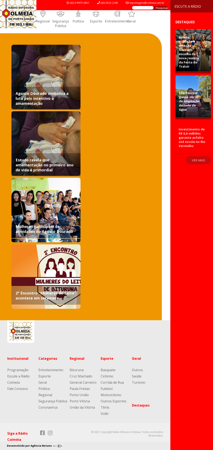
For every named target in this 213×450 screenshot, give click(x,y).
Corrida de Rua (112, 382)
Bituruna (77, 370)
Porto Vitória (80, 401)
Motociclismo (111, 395)
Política (78, 21)
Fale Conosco (17, 388)
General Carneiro (83, 382)
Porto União (79, 395)
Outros (137, 370)
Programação (17, 370)
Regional (43, 21)
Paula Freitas (80, 388)
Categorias (47, 358)
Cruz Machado (81, 376)
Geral (131, 21)
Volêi (104, 413)
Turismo (138, 382)
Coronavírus (48, 407)
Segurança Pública (60, 23)
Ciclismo (107, 376)
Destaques (141, 405)
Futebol (107, 388)
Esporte (96, 21)
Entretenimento (117, 21)
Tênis (105, 407)
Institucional (17, 358)
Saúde (136, 376)
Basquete (108, 370)
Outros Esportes (113, 401)
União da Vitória (82, 407)
